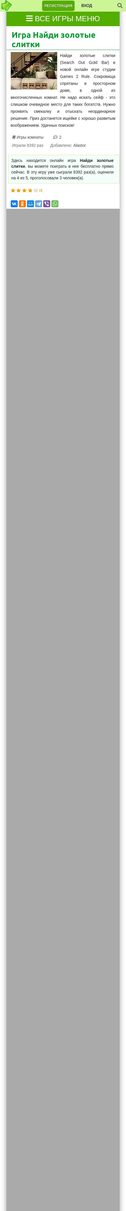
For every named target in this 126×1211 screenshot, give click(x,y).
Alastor (79, 145)
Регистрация (58, 5)
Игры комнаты (30, 137)
